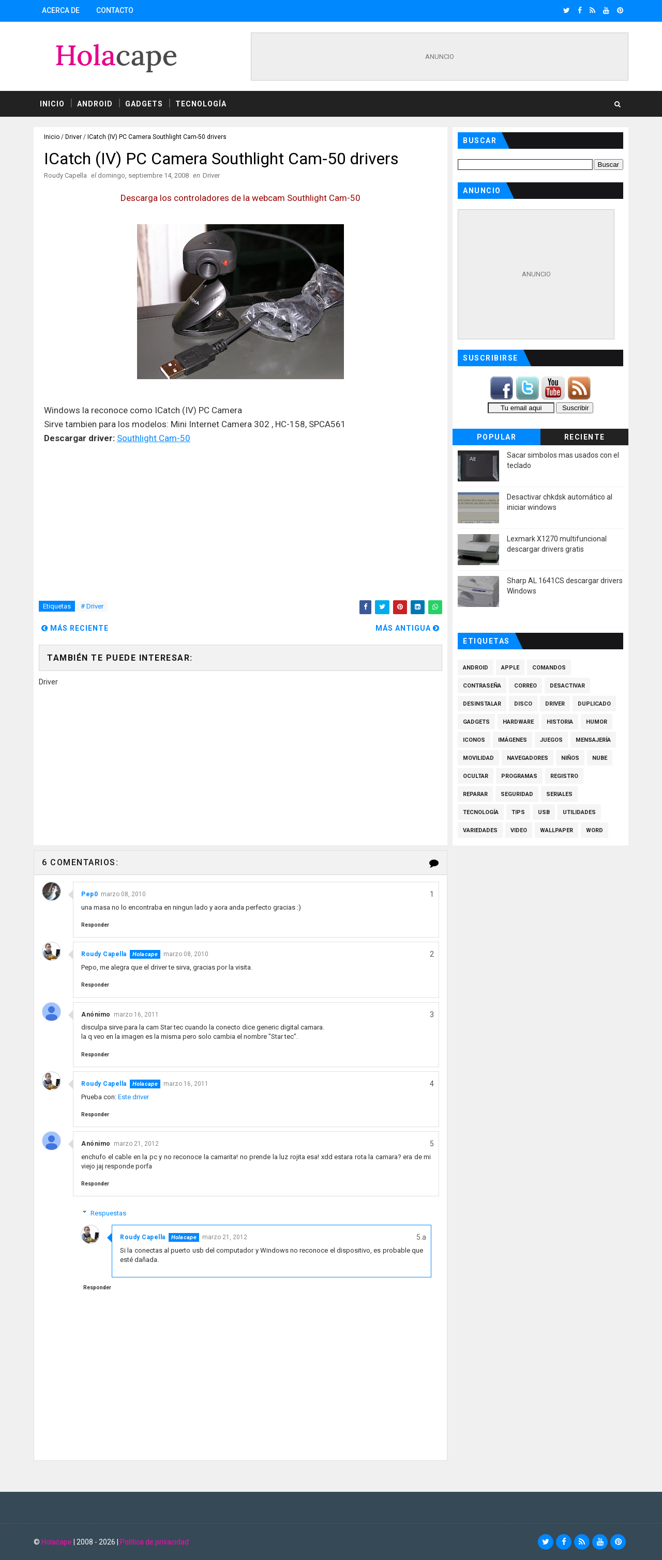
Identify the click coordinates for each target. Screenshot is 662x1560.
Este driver (133, 1097)
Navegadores (527, 758)
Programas (519, 776)
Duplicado (594, 703)
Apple (510, 667)
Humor (596, 722)
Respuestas (108, 1213)
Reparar (475, 794)
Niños (570, 758)
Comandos (549, 667)
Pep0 (89, 894)
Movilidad (478, 758)
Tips (518, 812)
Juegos (551, 740)
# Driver (92, 606)
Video (518, 830)
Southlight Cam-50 (153, 438)
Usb (544, 812)
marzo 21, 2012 (136, 1143)
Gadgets (144, 104)
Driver (73, 137)
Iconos (474, 740)
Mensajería (593, 740)
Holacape (56, 1542)
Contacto (114, 10)
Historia (560, 722)
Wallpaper (556, 830)
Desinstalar (482, 703)
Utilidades (579, 812)
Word (594, 830)
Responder (95, 925)
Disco (523, 703)
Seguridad (517, 794)
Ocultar (475, 776)
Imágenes (512, 740)
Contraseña (482, 685)
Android (95, 104)
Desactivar (567, 685)
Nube (599, 758)
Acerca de (61, 10)
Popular (497, 437)
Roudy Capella (104, 954)
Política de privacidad (154, 1542)
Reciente (584, 437)
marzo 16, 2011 (136, 1014)
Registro (564, 776)
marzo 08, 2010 (123, 894)
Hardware (518, 722)
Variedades (480, 830)
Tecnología (201, 104)
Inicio (52, 104)
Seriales (559, 794)
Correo (525, 685)
